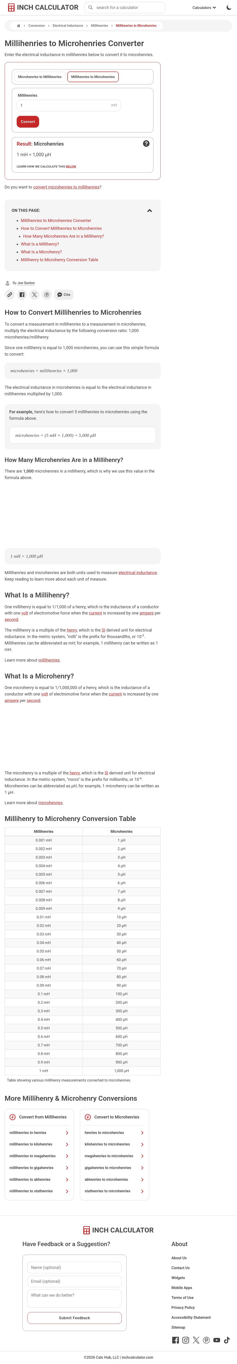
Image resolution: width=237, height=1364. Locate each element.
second (11, 619)
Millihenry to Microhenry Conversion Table (59, 259)
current (95, 613)
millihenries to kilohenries (39, 1144)
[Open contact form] (146, 143)
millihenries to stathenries (39, 1191)
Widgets (178, 1278)
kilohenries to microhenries (114, 1144)
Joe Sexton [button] (26, 283)
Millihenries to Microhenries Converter (56, 220)
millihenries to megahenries (39, 1156)
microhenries (50, 802)
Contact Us (181, 1268)
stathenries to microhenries (114, 1191)
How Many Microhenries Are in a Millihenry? (63, 236)
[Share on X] (34, 295)
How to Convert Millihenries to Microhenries (61, 228)
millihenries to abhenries (39, 1179)
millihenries (49, 660)
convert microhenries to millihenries (66, 187)
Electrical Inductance (68, 25)
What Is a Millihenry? (40, 244)
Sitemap (178, 1327)
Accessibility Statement (191, 1317)
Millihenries (99, 25)
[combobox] (131, 7)
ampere (147, 613)
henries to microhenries (114, 1132)
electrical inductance (137, 572)
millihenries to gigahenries (39, 1168)
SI (103, 630)
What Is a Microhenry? (41, 251)
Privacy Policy (183, 1307)
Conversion (36, 25)
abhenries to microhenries (114, 1179)
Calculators (204, 8)
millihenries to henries (39, 1132)
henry (72, 630)
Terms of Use (183, 1297)
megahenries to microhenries (114, 1156)
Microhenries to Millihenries (40, 77)
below (71, 166)
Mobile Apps (182, 1288)
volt (24, 613)
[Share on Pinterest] (47, 295)
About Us (179, 1258)
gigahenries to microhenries (114, 1168)
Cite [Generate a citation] (64, 294)
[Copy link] (10, 295)
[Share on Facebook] (22, 295)
